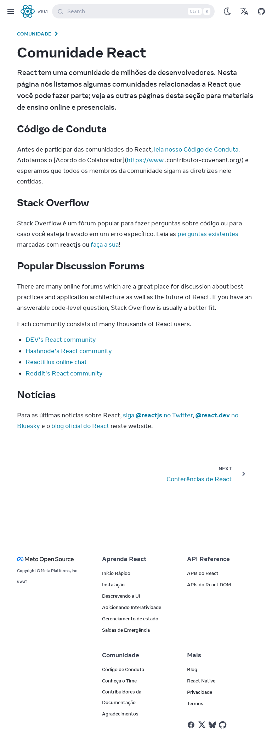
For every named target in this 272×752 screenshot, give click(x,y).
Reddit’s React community (64, 373)
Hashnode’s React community (69, 351)
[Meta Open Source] (51, 559)
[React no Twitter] (202, 725)
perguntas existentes (207, 234)
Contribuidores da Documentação (121, 697)
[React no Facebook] (191, 725)
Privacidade (199, 692)
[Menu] (10, 11)
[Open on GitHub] (261, 11)
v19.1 (43, 11)
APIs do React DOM (209, 584)
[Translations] (244, 11)
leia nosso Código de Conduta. (197, 149)
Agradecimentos (120, 714)
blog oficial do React (80, 426)
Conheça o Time (119, 681)
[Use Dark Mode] (227, 11)
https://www (145, 160)
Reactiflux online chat (56, 362)
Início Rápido (116, 573)
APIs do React (203, 573)
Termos (195, 703)
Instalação (113, 584)
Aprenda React (124, 559)
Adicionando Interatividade (131, 607)
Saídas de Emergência (126, 630)
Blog (192, 669)
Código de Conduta (123, 669)
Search (135, 11)
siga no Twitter (158, 415)
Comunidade (34, 34)
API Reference (208, 559)
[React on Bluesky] (212, 725)
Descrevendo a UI (121, 596)
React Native (201, 681)
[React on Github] (223, 725)
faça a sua (105, 244)
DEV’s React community (61, 340)
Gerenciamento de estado (130, 618)
